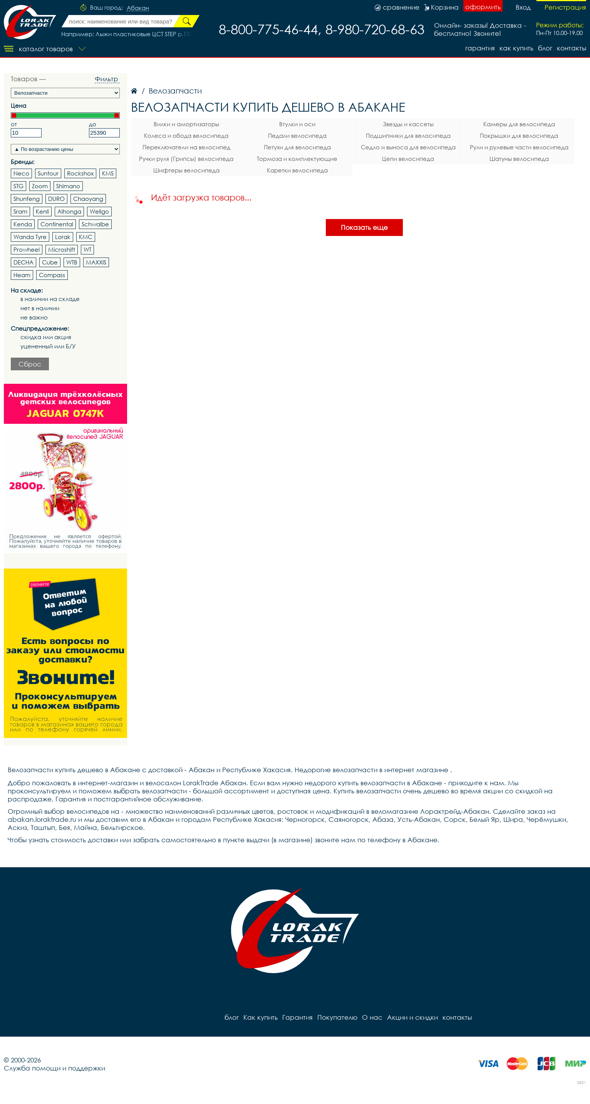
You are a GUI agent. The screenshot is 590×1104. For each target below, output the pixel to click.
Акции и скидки (412, 1017)
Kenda (22, 224)
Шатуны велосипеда (519, 158)
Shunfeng (26, 198)
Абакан (138, 8)
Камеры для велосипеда (519, 123)
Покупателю (337, 1017)
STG (18, 185)
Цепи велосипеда (408, 158)
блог (545, 48)
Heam (21, 274)
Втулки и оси (297, 123)
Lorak (62, 236)
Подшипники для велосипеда (408, 135)
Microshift (61, 249)
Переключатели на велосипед (186, 147)
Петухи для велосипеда (297, 147)
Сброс (29, 364)
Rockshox (80, 173)
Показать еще (364, 227)
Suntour (48, 173)
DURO (56, 198)
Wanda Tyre (30, 236)
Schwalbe (95, 224)
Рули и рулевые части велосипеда (519, 147)
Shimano (68, 185)
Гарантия (480, 48)
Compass (52, 274)
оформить (483, 7)
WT (87, 249)
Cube (50, 262)
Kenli (42, 211)
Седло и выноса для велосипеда (408, 147)
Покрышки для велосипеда (519, 135)
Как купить (516, 48)
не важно (34, 317)
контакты (571, 48)
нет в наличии (39, 308)
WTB (71, 262)
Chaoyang (88, 198)
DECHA (23, 262)
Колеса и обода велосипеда (186, 135)
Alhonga (69, 211)
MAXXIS (96, 262)
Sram (20, 211)
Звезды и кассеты (408, 123)
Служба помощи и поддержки (54, 1068)
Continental (56, 224)
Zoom (40, 185)
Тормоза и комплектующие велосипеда (297, 159)
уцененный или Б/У (48, 346)
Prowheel (26, 249)
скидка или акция (45, 337)
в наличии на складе (50, 299)
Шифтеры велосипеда (186, 170)
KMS (108, 173)
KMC (85, 236)
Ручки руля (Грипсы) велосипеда (186, 158)
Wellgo (99, 211)
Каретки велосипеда (297, 170)
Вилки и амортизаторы (186, 123)
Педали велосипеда (297, 135)
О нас (372, 1017)
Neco (21, 173)
